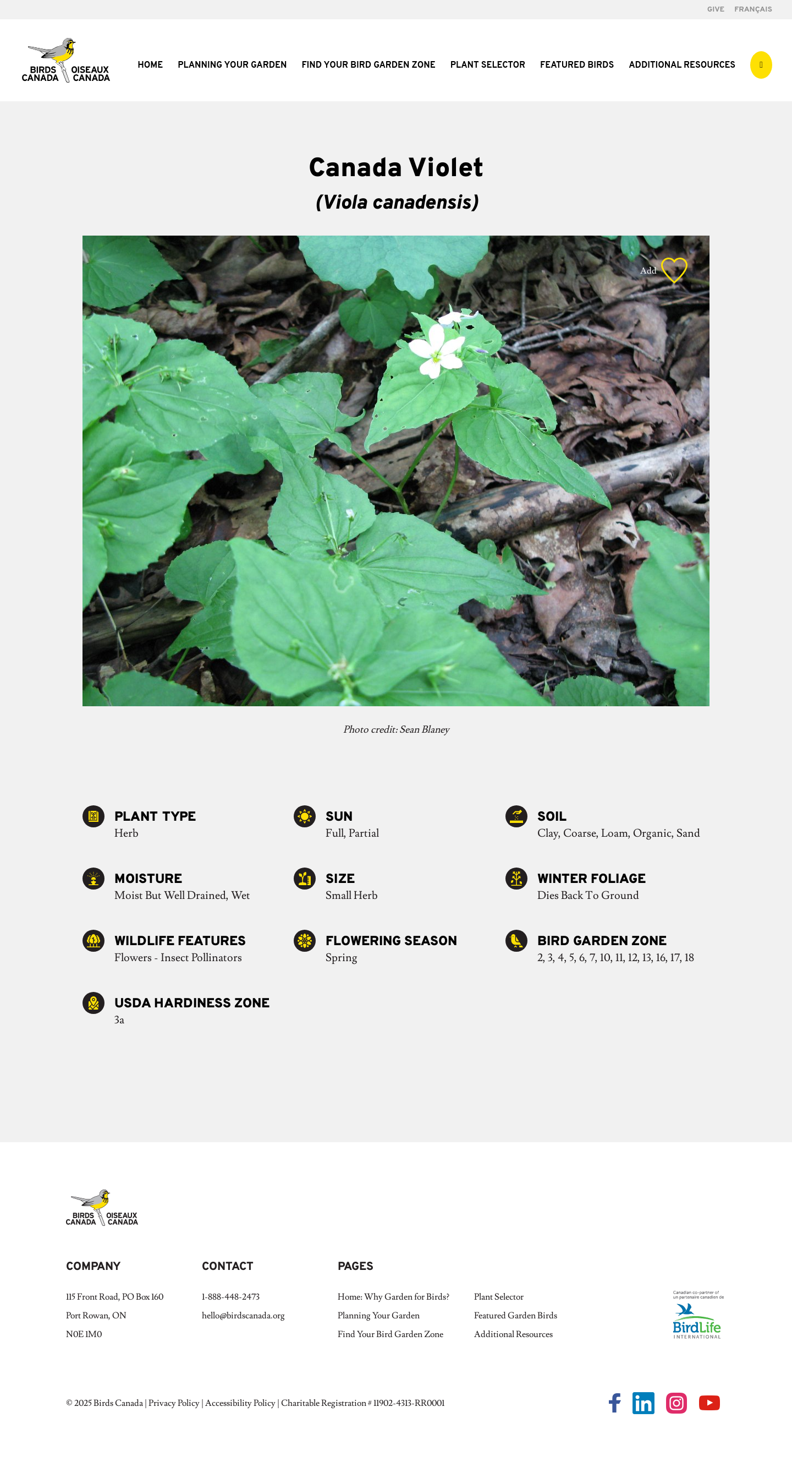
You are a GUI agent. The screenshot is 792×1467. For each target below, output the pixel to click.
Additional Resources (682, 66)
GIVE (715, 10)
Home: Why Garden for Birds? (393, 1296)
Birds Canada (118, 1403)
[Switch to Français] (753, 13)
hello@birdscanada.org (243, 1315)
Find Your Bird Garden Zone (368, 66)
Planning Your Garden (232, 66)
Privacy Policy (174, 1403)
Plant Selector (487, 66)
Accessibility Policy (240, 1403)
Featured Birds (577, 66)
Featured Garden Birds (515, 1315)
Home (150, 66)
